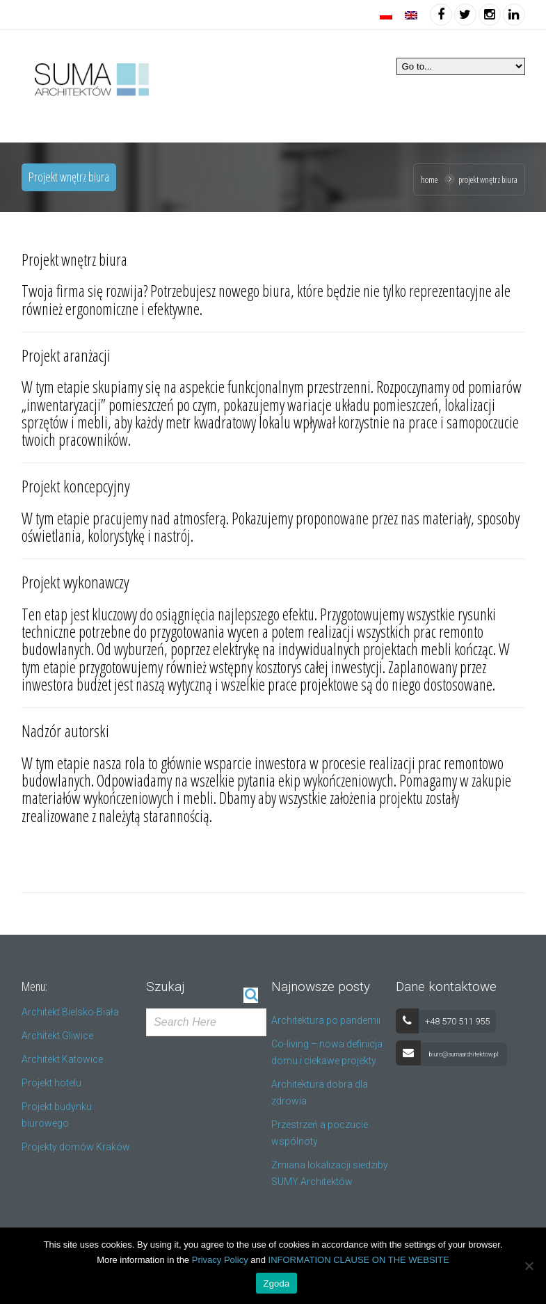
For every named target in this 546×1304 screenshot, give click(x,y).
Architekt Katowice (62, 1059)
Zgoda (276, 1283)
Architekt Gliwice (57, 1035)
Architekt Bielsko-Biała (70, 1011)
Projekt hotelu (51, 1082)
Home (429, 179)
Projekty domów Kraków (76, 1146)
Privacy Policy (220, 1260)
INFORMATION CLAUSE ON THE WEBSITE (358, 1260)
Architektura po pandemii (325, 1020)
